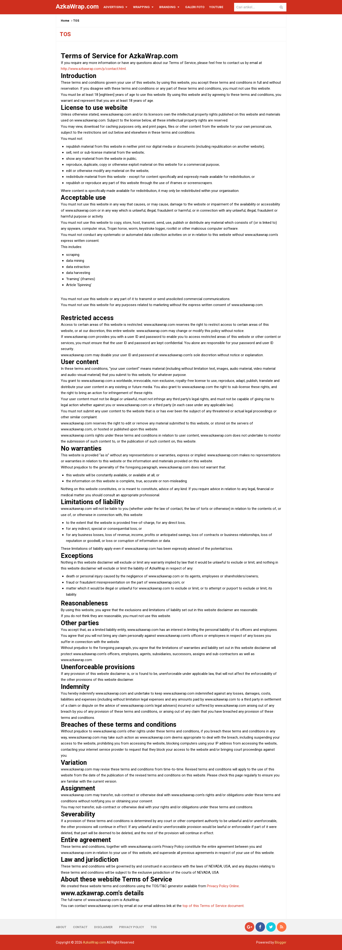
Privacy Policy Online (223, 886)
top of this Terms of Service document (213, 906)
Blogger (280, 942)
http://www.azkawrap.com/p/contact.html (93, 69)
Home (65, 20)
